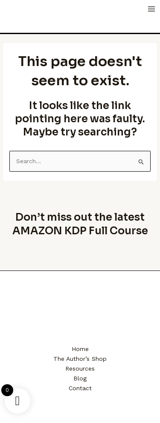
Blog (80, 378)
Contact (80, 388)
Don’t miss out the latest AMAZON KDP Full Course (80, 224)
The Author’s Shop (80, 358)
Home (80, 348)
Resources (80, 368)
